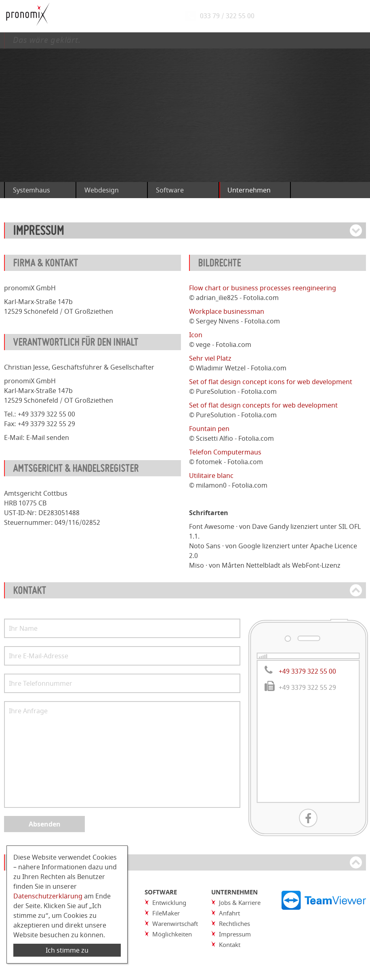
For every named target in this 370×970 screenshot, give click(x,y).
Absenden (45, 824)
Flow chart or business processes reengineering (262, 287)
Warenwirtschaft (175, 923)
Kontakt (229, 944)
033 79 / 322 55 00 (229, 16)
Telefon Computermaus (225, 452)
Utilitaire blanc (211, 475)
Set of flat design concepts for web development (263, 405)
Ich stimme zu (67, 950)
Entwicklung (169, 902)
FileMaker (166, 913)
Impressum (235, 934)
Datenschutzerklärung (47, 896)
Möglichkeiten (172, 934)
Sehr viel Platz (210, 358)
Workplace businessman (226, 311)
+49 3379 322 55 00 (307, 671)
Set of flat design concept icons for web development (270, 381)
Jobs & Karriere (240, 902)
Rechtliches (234, 923)
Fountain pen (209, 428)
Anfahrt (229, 913)
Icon (195, 334)
